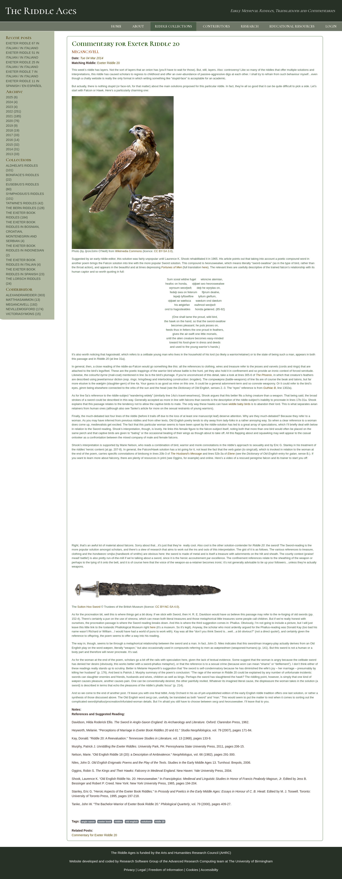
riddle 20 (102, 821)
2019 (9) (299, 125)
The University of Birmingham (251, 861)
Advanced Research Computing (192, 861)
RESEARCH (249, 26)
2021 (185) (301, 116)
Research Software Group (139, 861)
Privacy (129, 870)
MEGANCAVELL (27, 52)
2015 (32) (300, 144)
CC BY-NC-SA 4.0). (110, 606)
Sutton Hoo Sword (31, 606)
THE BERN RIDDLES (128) (313, 208)
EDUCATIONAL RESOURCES (292, 26)
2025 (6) (299, 97)
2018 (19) (300, 130)
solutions (89, 821)
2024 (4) (299, 102)
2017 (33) (300, 135)
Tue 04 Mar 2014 (34, 58)
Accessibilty (209, 870)
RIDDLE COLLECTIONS (173, 26)
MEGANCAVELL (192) (309, 304)
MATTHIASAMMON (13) (311, 299)
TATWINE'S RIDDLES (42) (312, 203)
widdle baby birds (182, 404)
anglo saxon (30, 821)
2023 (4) (299, 107)
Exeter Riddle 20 (51, 63)
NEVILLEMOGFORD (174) (312, 309)
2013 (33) (300, 154)
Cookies (192, 870)
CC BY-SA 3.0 (105, 251)
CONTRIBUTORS (216, 26)
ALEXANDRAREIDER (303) (313, 295)
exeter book (47, 821)
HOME (116, 26)
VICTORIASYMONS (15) (311, 314)
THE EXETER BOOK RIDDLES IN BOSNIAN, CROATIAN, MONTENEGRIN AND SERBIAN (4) (310, 231)
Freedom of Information (166, 870)
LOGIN (331, 26)
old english (74, 821)
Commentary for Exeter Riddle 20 (68, 43)
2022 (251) (301, 111)
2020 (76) (300, 121)
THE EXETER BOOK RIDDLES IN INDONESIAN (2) (313, 250)
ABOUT (138, 26)
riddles (61, 821)
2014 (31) (300, 149)
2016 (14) (300, 140)
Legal (142, 870)
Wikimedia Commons (71, 251)
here (147, 267)
